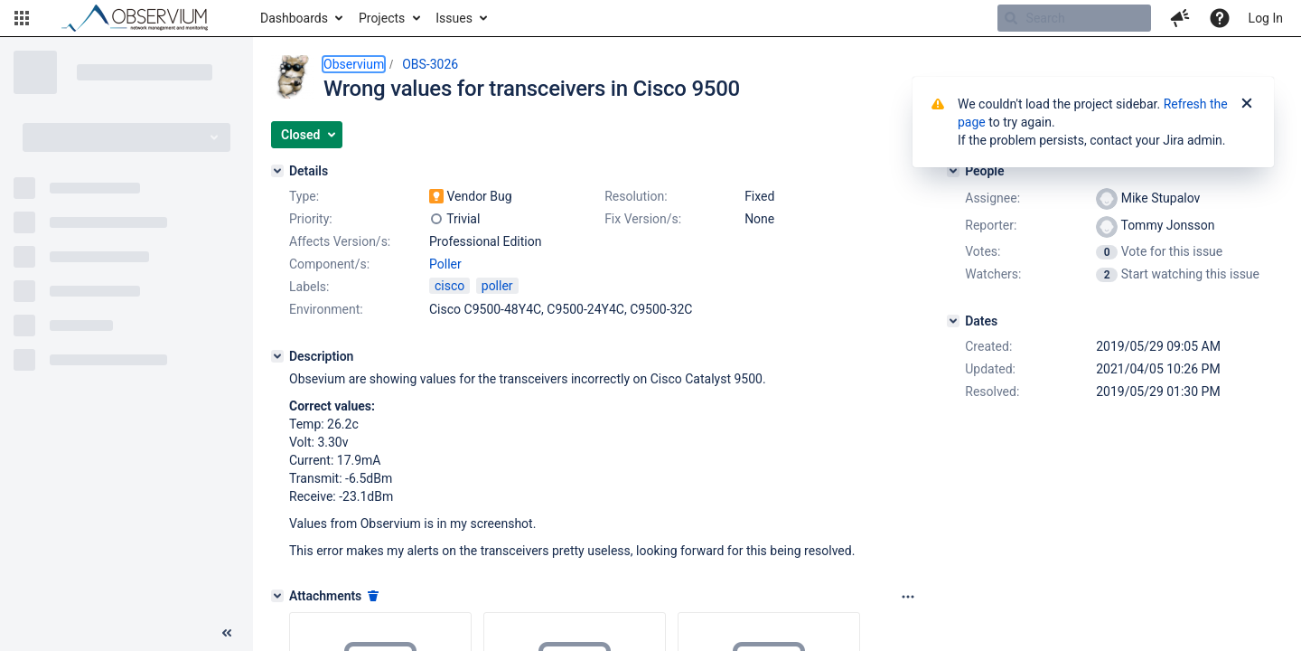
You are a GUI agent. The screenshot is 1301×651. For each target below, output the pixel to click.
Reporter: (990, 225)
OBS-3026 (430, 64)
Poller (445, 264)
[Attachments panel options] (908, 597)
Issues (454, 18)
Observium (353, 64)
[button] (21, 18)
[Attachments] (277, 596)
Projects (382, 18)
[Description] (277, 356)
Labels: (309, 286)
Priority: (310, 219)
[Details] (277, 171)
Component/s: (329, 264)
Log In (1266, 18)
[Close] (1247, 104)
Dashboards (294, 18)
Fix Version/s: (642, 219)
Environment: (326, 309)
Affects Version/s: (339, 241)
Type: (304, 196)
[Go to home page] (142, 18)
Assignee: (992, 198)
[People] (953, 171)
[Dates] (953, 321)
